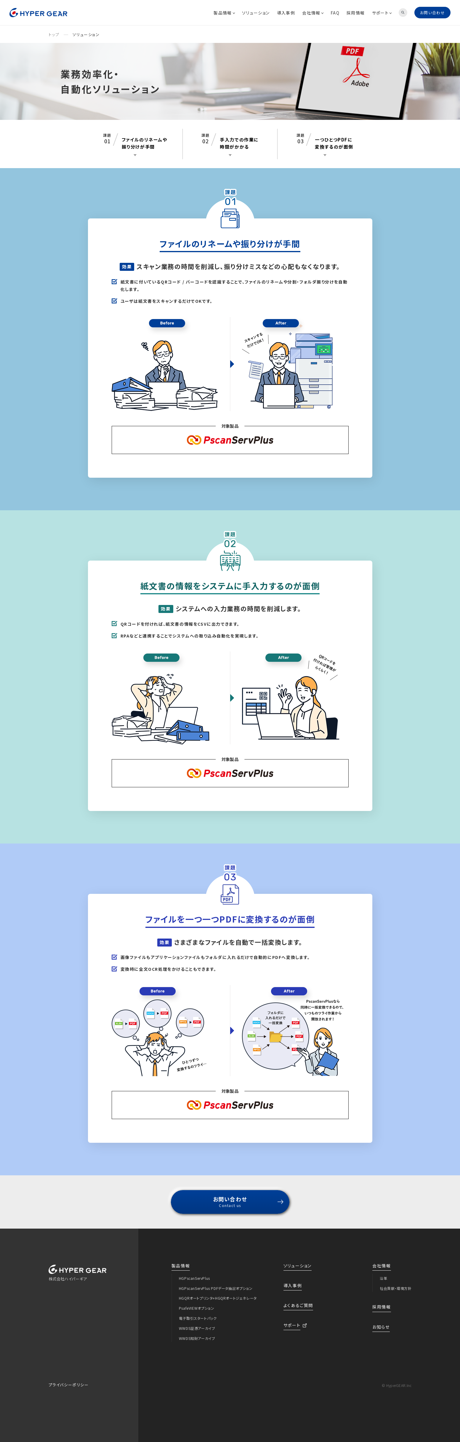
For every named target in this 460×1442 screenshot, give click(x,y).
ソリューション (256, 13)
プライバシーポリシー (69, 1385)
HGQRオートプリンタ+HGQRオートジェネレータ (218, 1298)
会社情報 (312, 13)
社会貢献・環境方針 (395, 1288)
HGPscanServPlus (194, 1278)
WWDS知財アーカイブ (197, 1338)
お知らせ (381, 1327)
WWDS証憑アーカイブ (197, 1328)
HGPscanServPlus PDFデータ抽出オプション (215, 1288)
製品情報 (224, 13)
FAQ (335, 13)
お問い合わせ (432, 12)
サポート (382, 13)
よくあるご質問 (298, 1305)
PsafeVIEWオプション (196, 1308)
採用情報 (356, 13)
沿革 (383, 1278)
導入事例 (286, 13)
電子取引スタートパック (198, 1318)
